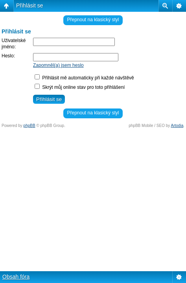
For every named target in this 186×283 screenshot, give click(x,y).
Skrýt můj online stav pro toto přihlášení (80, 87)
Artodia (177, 125)
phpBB (29, 125)
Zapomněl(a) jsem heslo (58, 65)
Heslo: (8, 56)
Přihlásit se (29, 5)
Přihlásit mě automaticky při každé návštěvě (84, 78)
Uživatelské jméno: (14, 44)
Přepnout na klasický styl (93, 19)
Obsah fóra (15, 277)
